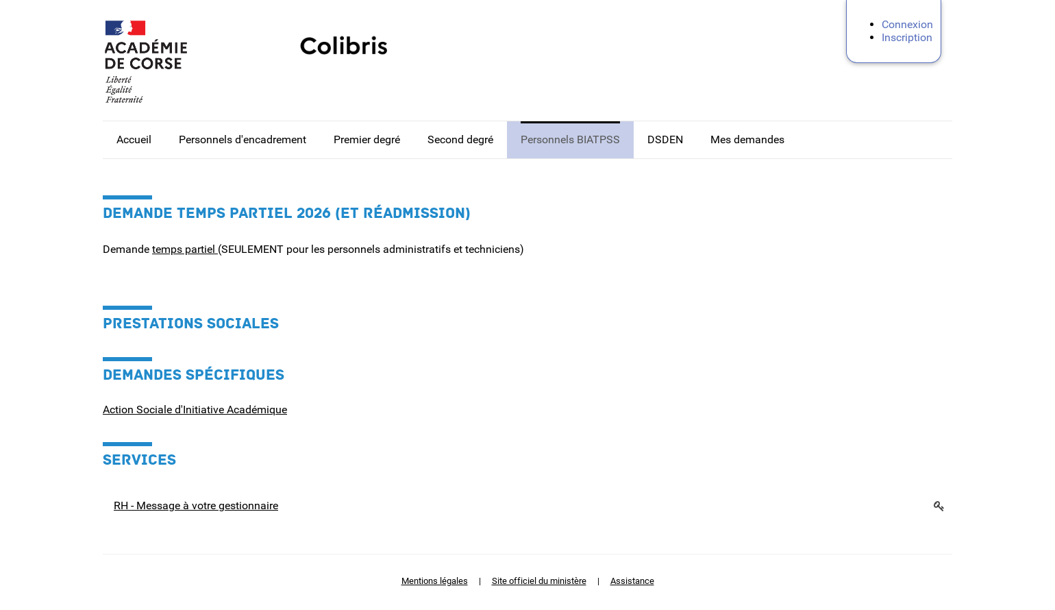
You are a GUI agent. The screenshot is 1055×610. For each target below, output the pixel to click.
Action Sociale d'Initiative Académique (195, 409)
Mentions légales (434, 581)
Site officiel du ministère (539, 581)
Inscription (907, 37)
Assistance (632, 581)
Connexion (907, 24)
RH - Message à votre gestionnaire (196, 505)
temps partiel (185, 249)
